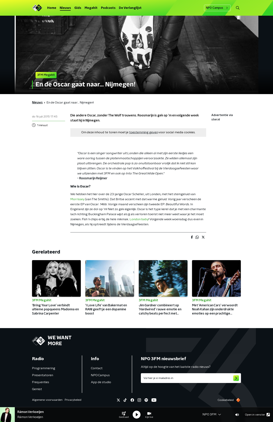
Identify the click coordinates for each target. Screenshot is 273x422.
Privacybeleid (73, 399)
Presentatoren (42, 375)
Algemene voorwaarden (47, 399)
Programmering (43, 368)
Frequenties (40, 382)
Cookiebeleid (226, 400)
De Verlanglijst (130, 8)
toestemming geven (143, 132)
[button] (123, 414)
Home (51, 8)
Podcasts (108, 8)
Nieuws (65, 8)
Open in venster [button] (257, 414)
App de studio (101, 382)
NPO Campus (217, 8)
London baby (139, 219)
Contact (97, 368)
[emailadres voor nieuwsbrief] (191, 378)
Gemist (37, 389)
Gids (77, 8)
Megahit (91, 8)
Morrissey (77, 199)
